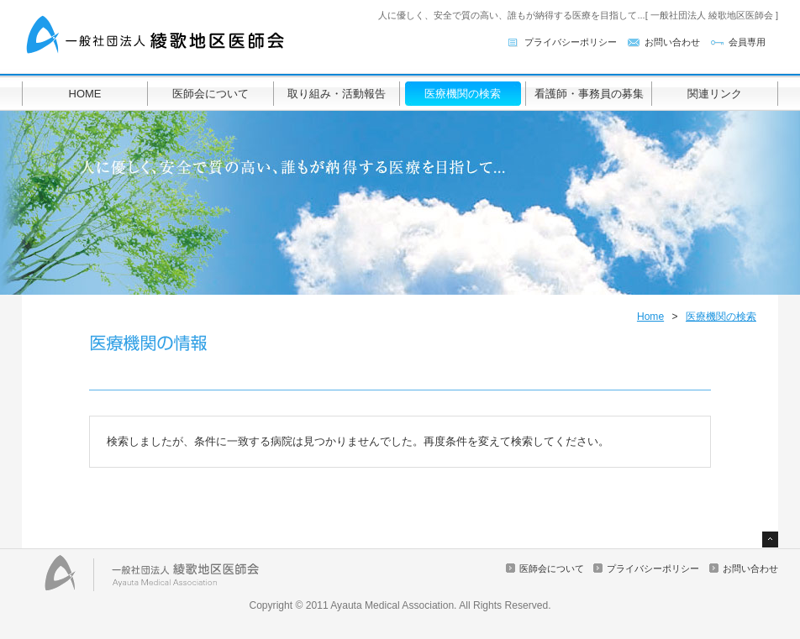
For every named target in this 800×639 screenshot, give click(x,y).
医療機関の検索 (462, 93)
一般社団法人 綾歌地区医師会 (156, 36)
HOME (85, 93)
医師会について (210, 93)
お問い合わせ (672, 42)
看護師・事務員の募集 (589, 93)
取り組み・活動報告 (336, 93)
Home (650, 316)
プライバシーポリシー (570, 42)
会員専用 (747, 42)
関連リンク (714, 93)
